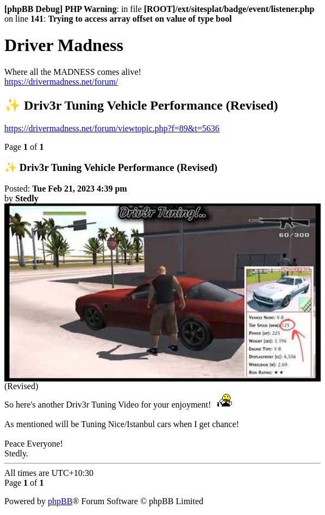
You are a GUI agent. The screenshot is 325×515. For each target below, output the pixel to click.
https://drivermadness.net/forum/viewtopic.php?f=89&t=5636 (112, 128)
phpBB (60, 501)
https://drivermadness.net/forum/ (61, 81)
